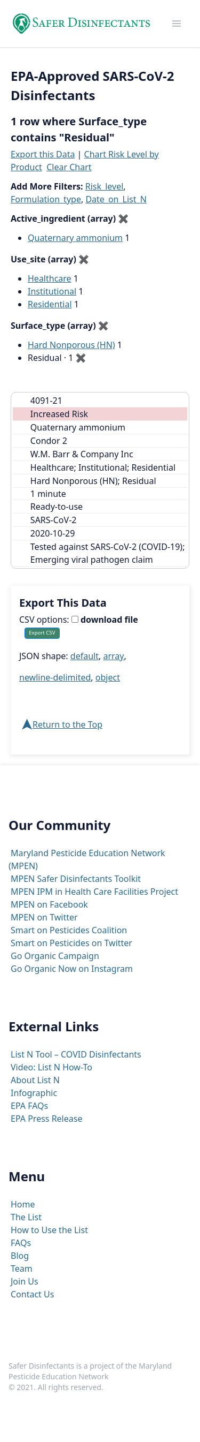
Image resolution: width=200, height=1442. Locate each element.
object (107, 677)
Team (22, 1268)
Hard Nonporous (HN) (71, 345)
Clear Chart (68, 167)
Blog (20, 1256)
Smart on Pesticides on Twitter (71, 943)
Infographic (34, 1093)
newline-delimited (55, 677)
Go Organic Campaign (55, 956)
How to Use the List (49, 1230)
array (113, 656)
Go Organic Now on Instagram (72, 969)
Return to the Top (67, 724)
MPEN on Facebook (49, 904)
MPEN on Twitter (44, 917)
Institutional (52, 291)
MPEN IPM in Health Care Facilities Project (94, 891)
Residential (50, 304)
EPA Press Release (46, 1118)
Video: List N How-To (51, 1067)
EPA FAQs (29, 1106)
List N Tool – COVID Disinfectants (76, 1054)
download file (104, 619)
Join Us (24, 1281)
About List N (35, 1080)
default (84, 656)
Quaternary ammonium (75, 238)
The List (26, 1217)
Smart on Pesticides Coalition (69, 930)
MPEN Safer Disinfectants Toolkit (76, 879)
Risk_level (104, 186)
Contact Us (32, 1294)
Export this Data (43, 154)
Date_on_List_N (115, 199)
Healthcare (49, 278)
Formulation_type (46, 199)
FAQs (21, 1243)
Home (23, 1204)
